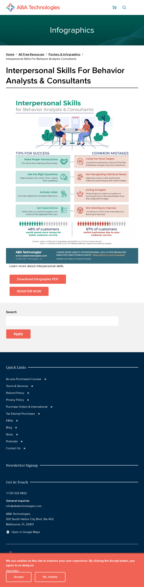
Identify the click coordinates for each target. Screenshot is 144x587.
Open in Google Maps (25, 532)
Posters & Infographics (64, 54)
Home (10, 54)
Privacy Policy (15, 400)
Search (124, 7)
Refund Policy (15, 393)
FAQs (9, 420)
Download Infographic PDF (37, 279)
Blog (9, 427)
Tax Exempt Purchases (20, 414)
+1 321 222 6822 (16, 493)
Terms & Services (17, 386)
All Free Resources (31, 54)
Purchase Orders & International (26, 407)
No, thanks (50, 577)
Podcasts (12, 441)
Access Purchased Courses (23, 379)
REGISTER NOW (29, 291)
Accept (19, 577)
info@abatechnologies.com (24, 506)
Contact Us (13, 448)
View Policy (12, 570)
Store (9, 434)
